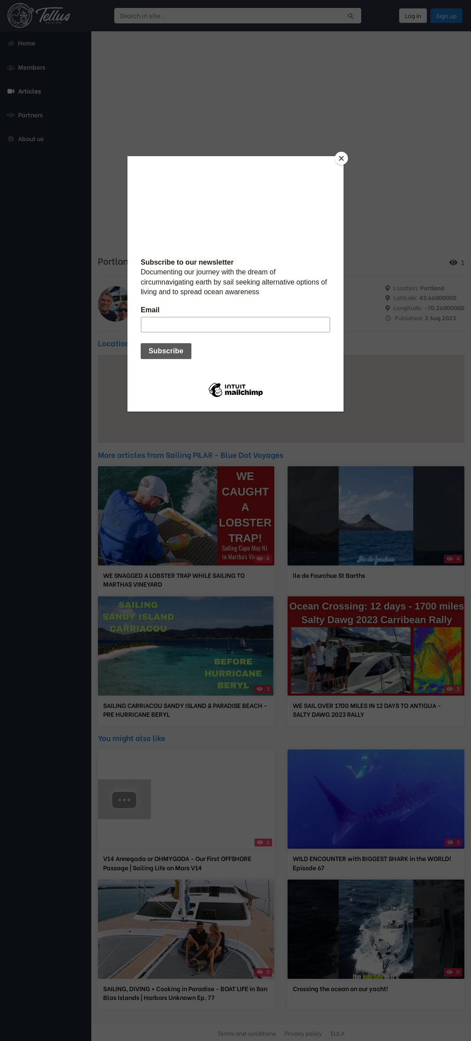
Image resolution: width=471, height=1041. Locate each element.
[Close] (341, 158)
